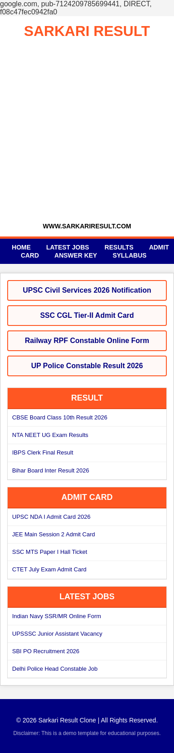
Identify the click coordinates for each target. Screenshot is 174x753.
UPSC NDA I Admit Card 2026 (51, 516)
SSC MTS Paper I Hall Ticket (49, 551)
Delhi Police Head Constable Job (55, 668)
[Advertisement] (87, 131)
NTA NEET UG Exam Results (50, 435)
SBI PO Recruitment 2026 (46, 651)
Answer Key (75, 255)
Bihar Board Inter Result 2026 (50, 470)
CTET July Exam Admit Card (49, 569)
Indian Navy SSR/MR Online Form (56, 616)
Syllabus (129, 255)
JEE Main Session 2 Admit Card (53, 534)
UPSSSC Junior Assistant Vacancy (57, 633)
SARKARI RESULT (87, 31)
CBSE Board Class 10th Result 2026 (59, 417)
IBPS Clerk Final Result (42, 452)
